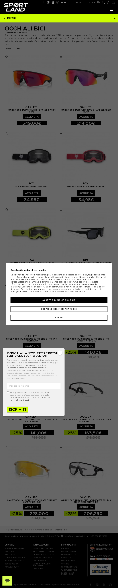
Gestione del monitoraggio (59, 309)
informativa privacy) (19, 400)
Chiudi (59, 318)
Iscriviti (17, 409)
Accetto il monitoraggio (59, 300)
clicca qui (80, 291)
